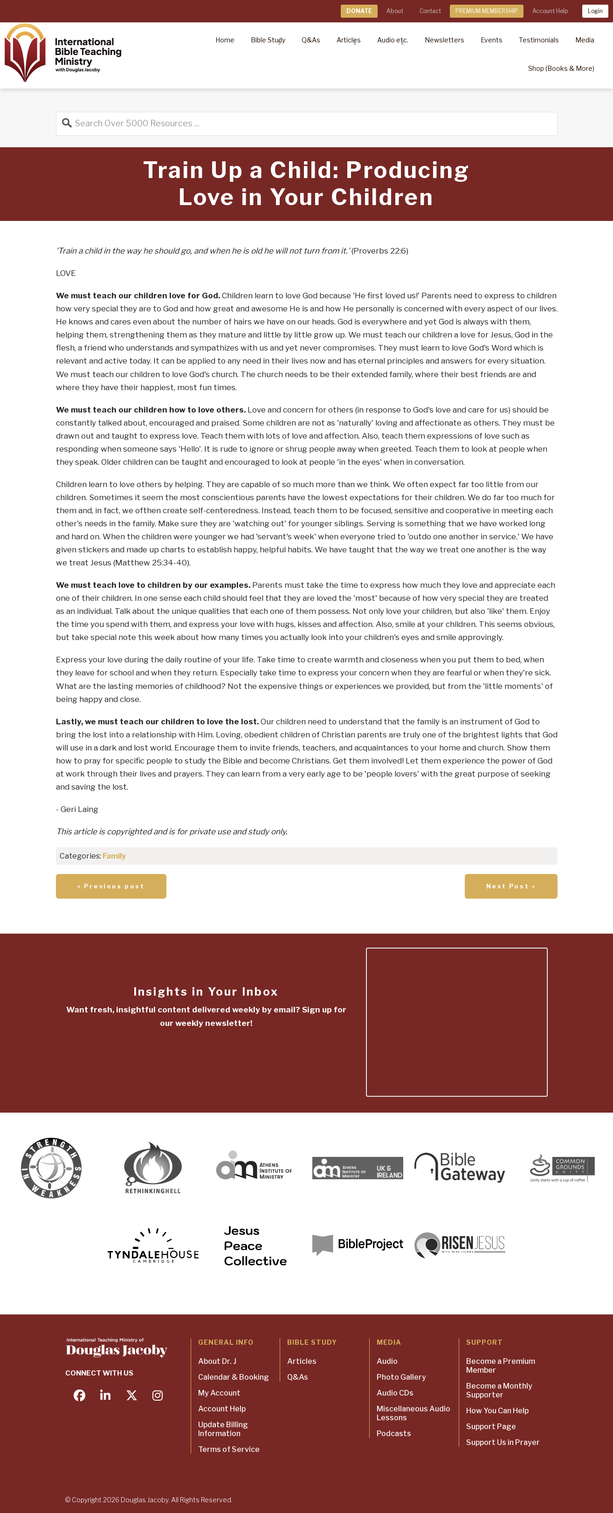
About (394, 10)
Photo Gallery (401, 1377)
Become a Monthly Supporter (499, 1390)
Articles (302, 1361)
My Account (219, 1393)
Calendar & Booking (233, 1377)
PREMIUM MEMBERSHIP (486, 10)
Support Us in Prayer (503, 1442)
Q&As (297, 1377)
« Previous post (111, 886)
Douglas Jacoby (144, 1500)
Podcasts (394, 1433)
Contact (430, 10)
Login (595, 10)
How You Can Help (497, 1410)
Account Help (550, 10)
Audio (387, 1361)
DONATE (359, 10)
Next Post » (511, 886)
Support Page (491, 1426)
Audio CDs (395, 1393)
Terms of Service (229, 1449)
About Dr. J (217, 1361)
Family (114, 856)
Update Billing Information (223, 1429)
